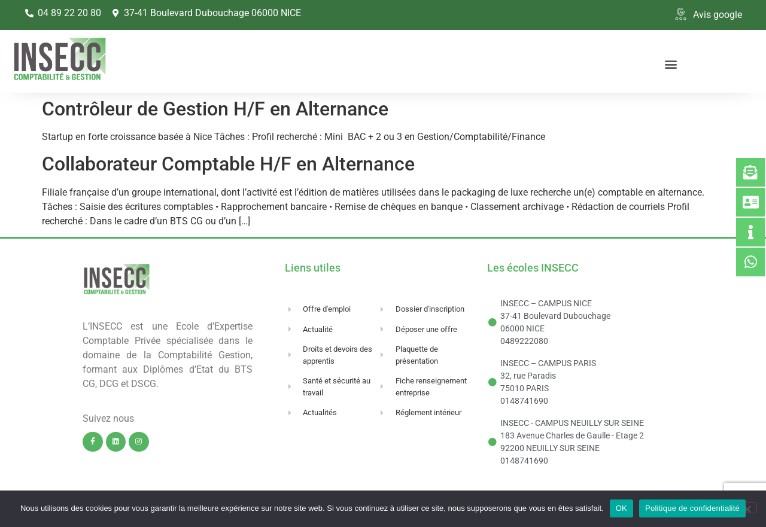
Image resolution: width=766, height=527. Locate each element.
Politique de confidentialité (692, 508)
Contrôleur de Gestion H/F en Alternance (215, 109)
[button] (670, 64)
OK (621, 508)
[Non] (747, 507)
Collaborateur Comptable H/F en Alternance (228, 164)
